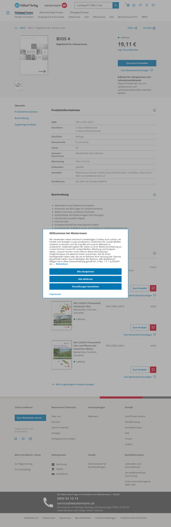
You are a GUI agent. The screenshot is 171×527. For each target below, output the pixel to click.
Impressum (55, 294)
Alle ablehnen (85, 279)
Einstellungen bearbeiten (85, 286)
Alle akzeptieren (85, 271)
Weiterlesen (62, 263)
